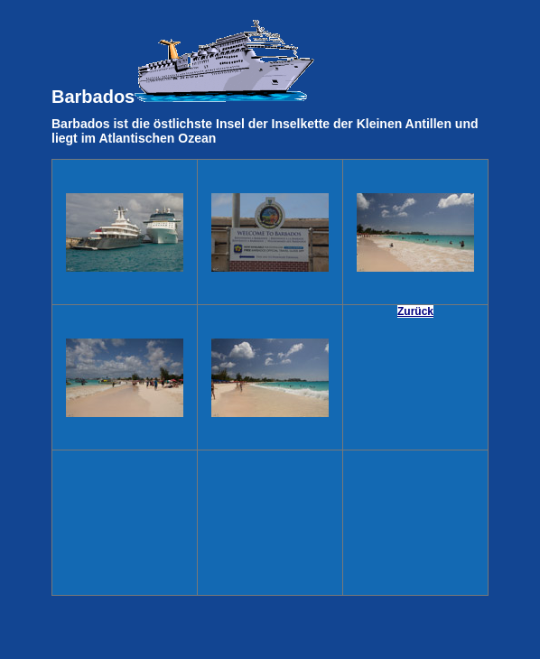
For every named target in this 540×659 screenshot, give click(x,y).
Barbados (183, 62)
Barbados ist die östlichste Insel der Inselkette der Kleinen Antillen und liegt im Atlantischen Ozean (264, 130)
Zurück (415, 311)
